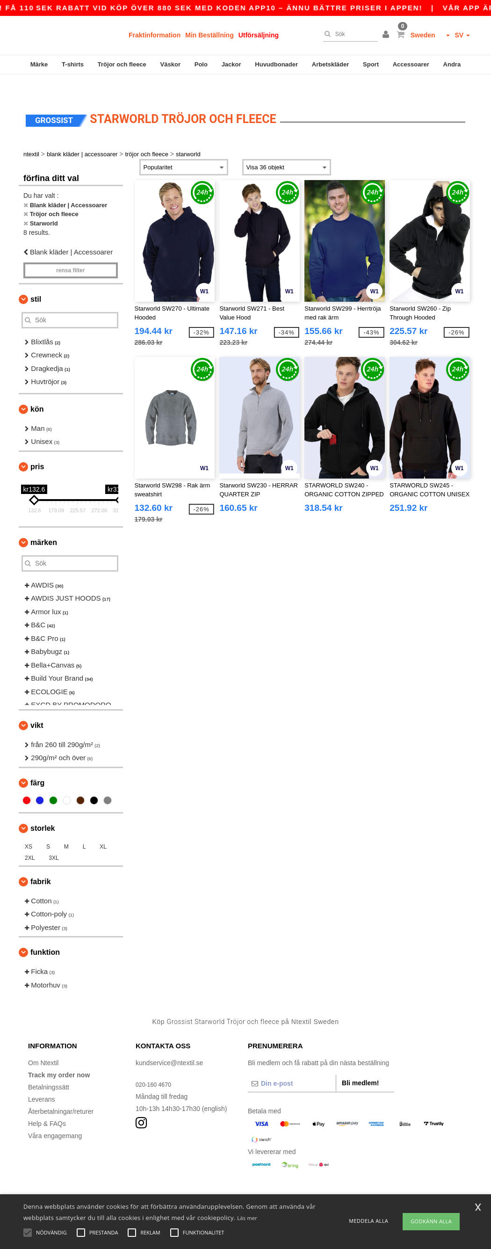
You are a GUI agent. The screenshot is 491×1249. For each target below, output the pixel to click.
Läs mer (247, 1217)
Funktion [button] (45, 933)
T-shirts (73, 64)
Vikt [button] (36, 706)
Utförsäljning (258, 35)
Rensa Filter (70, 250)
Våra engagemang (55, 1116)
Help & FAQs (47, 1104)
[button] (387, 35)
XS (28, 827)
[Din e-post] (292, 1063)
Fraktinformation (155, 35)
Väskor (170, 64)
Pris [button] (37, 447)
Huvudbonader (276, 64)
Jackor (231, 64)
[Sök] (348, 34)
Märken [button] (43, 523)
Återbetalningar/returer (61, 1092)
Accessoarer (411, 64)
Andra (452, 64)
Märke (39, 64)
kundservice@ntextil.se (169, 1043)
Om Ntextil (43, 1043)
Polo (201, 64)
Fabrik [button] (40, 862)
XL (103, 827)
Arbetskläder (330, 64)
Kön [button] (36, 389)
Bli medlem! (360, 1063)
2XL (30, 838)
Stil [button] (35, 279)
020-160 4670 (156, 1064)
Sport (371, 64)
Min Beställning (209, 35)
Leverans (41, 1079)
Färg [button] (37, 763)
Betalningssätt (48, 1067)
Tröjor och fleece (122, 64)
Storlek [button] (42, 809)
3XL (53, 838)
